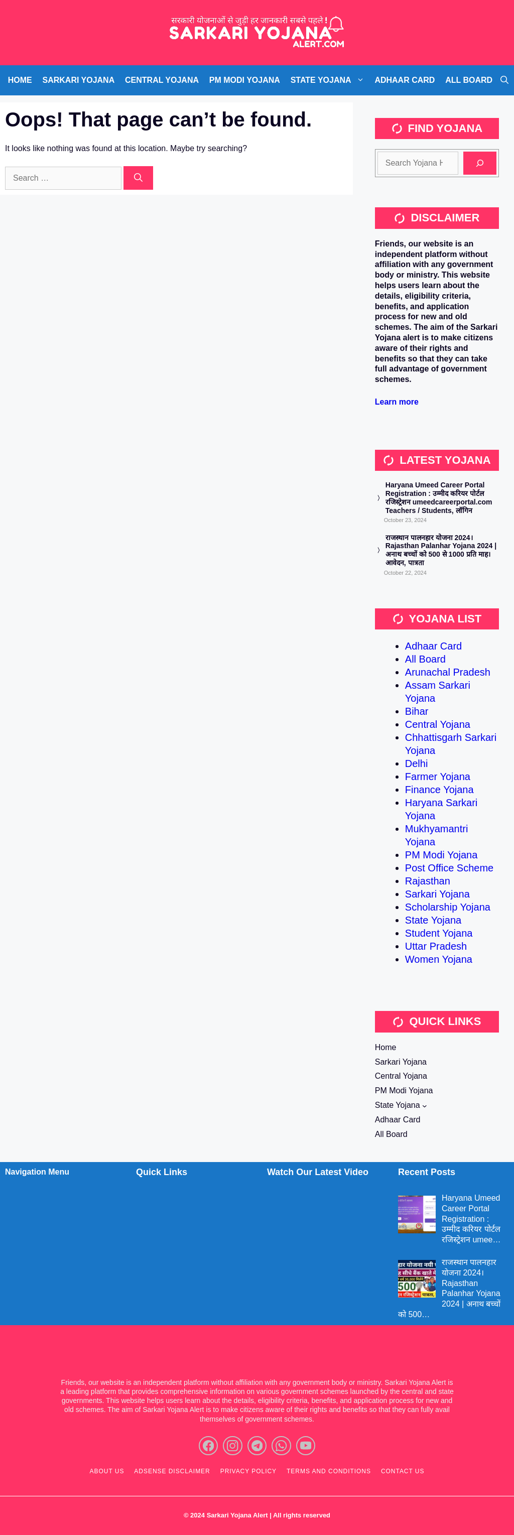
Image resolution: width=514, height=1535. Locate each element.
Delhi (416, 763)
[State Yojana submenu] (424, 1105)
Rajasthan (427, 880)
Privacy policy (248, 1471)
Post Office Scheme (449, 867)
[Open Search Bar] (504, 80)
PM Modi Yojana (441, 854)
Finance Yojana (439, 789)
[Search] (138, 178)
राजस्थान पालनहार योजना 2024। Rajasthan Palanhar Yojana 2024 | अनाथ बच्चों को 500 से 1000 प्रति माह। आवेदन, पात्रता (441, 550)
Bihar (417, 711)
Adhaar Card (433, 646)
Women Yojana (438, 959)
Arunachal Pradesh (447, 672)
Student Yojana (439, 933)
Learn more (397, 402)
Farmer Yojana (437, 776)
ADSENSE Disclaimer (172, 1471)
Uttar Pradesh (436, 946)
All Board (425, 659)
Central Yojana (437, 724)
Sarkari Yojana (437, 894)
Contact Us (403, 1471)
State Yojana (433, 920)
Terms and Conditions (329, 1471)
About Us (107, 1471)
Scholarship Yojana (447, 907)
